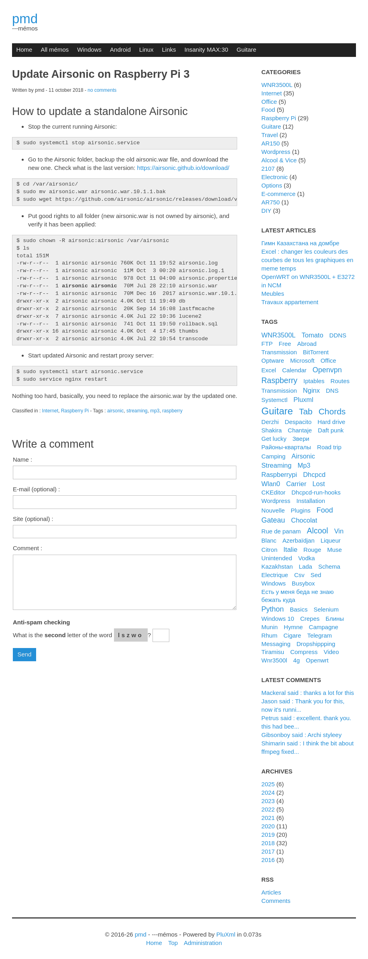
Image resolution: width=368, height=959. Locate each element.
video (331, 651)
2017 (267, 851)
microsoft (302, 360)
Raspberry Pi (75, 411)
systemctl (274, 399)
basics (298, 609)
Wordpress (275, 151)
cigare (292, 635)
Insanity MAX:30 (206, 49)
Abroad (306, 343)
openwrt (317, 660)
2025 (267, 784)
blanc (269, 540)
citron (269, 549)
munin (269, 627)
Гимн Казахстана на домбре (300, 243)
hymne (293, 627)
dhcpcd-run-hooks (315, 492)
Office (269, 101)
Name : (22, 459)
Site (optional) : (33, 518)
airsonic (115, 411)
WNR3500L (276, 84)
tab (306, 411)
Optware (272, 360)
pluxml (303, 399)
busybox (303, 583)
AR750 (270, 202)
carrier (296, 483)
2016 (267, 859)
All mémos (55, 49)
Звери (301, 438)
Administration (203, 942)
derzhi (270, 421)
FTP (266, 343)
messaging (275, 643)
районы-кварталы (286, 447)
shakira (271, 430)
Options (271, 185)
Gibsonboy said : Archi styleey (301, 734)
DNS (332, 390)
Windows (89, 49)
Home (24, 49)
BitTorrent (316, 352)
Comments (275, 900)
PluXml (225, 934)
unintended (276, 558)
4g (296, 660)
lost (318, 483)
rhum (269, 635)
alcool (317, 530)
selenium (325, 609)
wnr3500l (274, 660)
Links (169, 49)
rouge (312, 549)
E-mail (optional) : (36, 489)
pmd (25, 18)
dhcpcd (314, 474)
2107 (267, 168)
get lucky (273, 438)
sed (316, 574)
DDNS (337, 335)
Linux (146, 49)
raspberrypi (279, 474)
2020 (267, 826)
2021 (267, 817)
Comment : (27, 548)
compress (303, 651)
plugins (301, 510)
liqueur (331, 540)
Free (285, 343)
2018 (267, 843)
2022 (267, 809)
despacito (298, 421)
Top (173, 942)
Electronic (274, 177)
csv (299, 574)
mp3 (154, 411)
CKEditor (273, 492)
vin (339, 531)
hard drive (331, 421)
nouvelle (273, 510)
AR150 (270, 143)
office (328, 360)
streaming (137, 411)
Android (120, 49)
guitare (277, 411)
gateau (273, 520)
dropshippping (316, 643)
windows (273, 583)
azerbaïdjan (299, 540)
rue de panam (281, 531)
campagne (323, 627)
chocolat (304, 520)
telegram (319, 635)
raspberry (172, 411)
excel (268, 370)
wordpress (275, 500)
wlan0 (270, 483)
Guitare (246, 49)
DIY (266, 210)
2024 (267, 792)
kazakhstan (277, 566)
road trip (329, 447)
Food (268, 109)
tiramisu (272, 651)
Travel (269, 134)
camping (273, 456)
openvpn (327, 370)
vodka (306, 558)
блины (334, 618)
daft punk (331, 430)
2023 (267, 800)
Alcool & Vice (279, 160)
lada (305, 566)
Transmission (279, 352)
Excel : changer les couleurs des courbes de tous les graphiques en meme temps (307, 260)
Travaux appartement (289, 302)
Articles (271, 892)
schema (329, 566)
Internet (50, 411)
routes (340, 381)
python (272, 609)
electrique (274, 574)
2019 (267, 834)
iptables (314, 381)
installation (310, 500)
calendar (294, 370)
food (325, 510)
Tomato (312, 335)
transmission (279, 390)
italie (290, 549)
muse (334, 549)
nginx (311, 390)
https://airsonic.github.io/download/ (183, 167)
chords (332, 411)
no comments (101, 90)
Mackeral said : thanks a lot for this (307, 692)
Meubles (272, 293)
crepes (309, 618)
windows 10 (277, 618)
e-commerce (278, 193)
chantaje (300, 430)
